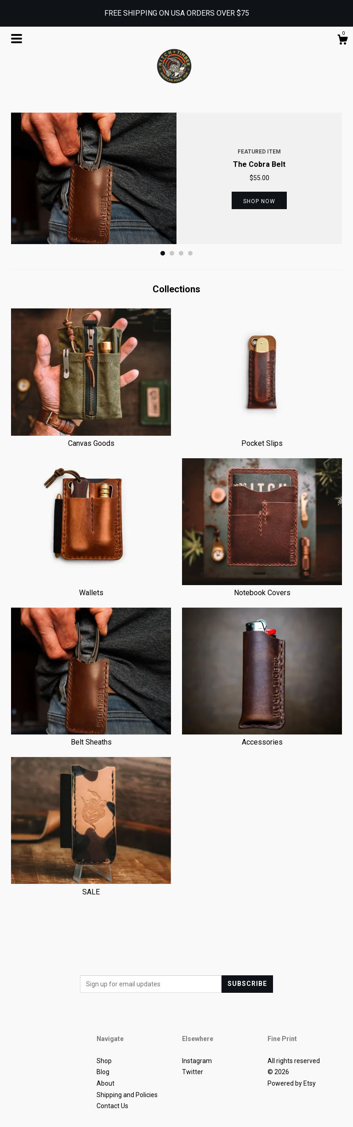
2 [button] (172, 253)
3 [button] (181, 253)
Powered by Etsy (292, 1083)
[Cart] (342, 41)
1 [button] (162, 253)
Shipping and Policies (127, 1095)
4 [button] (190, 253)
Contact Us (112, 1106)
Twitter (192, 1072)
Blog (103, 1072)
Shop (104, 1060)
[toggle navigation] (16, 38)
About (105, 1083)
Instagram (197, 1060)
